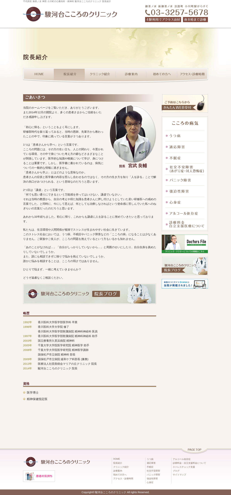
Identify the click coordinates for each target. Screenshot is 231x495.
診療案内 (131, 75)
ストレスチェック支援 (184, 467)
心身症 (185, 202)
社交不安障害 (185, 168)
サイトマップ (179, 474)
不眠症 (185, 157)
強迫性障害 (185, 191)
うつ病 (185, 135)
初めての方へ (161, 75)
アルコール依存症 (185, 213)
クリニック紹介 (100, 75)
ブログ (176, 471)
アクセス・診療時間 (192, 75)
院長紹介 (69, 75)
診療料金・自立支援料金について (189, 463)
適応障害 (185, 146)
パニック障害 (185, 180)
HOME (38, 75)
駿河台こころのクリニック (110, 492)
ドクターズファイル (185, 244)
